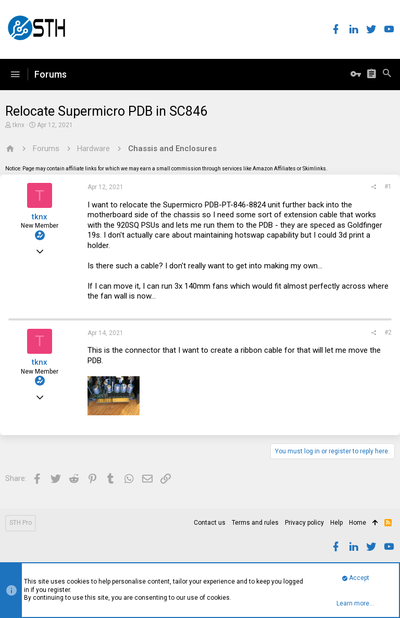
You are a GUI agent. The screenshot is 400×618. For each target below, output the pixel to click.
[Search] (387, 74)
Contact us (210, 522)
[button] (15, 74)
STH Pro (20, 522)
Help (336, 522)
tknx (18, 125)
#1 (388, 186)
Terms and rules (255, 522)
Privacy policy (304, 522)
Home (357, 522)
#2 (388, 332)
